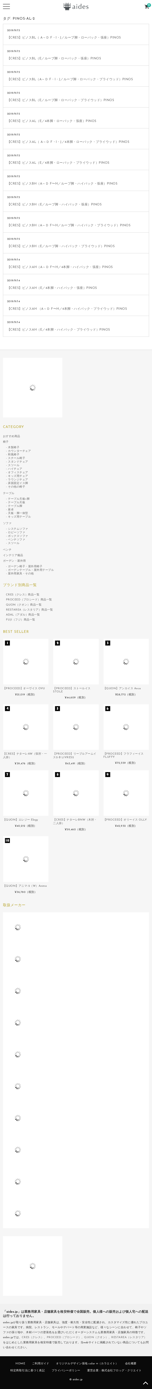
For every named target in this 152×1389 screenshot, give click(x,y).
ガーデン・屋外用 (14, 560)
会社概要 (131, 1363)
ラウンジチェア (18, 479)
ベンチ (7, 549)
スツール (13, 465)
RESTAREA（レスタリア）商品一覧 (29, 609)
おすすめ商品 (11, 436)
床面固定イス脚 (18, 483)
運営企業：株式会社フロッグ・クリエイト (114, 1370)
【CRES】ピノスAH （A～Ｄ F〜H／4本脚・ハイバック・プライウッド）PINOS (67, 309)
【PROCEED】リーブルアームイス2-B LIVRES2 (74, 755)
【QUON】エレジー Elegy (20, 819)
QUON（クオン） (96, 1337)
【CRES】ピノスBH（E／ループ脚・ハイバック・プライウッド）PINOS (61, 246)
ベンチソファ (16, 539)
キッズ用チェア (18, 476)
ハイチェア (15, 469)
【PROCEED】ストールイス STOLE (72, 690)
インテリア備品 (13, 555)
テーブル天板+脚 (18, 499)
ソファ (7, 523)
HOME (20, 1363)
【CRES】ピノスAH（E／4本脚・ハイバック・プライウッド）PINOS (58, 329)
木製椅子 (13, 447)
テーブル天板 (16, 502)
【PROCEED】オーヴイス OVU (24, 688)
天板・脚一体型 (18, 513)
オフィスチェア (18, 472)
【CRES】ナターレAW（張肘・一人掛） (25, 755)
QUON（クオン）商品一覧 (24, 604)
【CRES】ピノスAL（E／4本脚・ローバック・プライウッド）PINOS (58, 163)
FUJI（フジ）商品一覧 (20, 619)
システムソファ (18, 529)
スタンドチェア (18, 461)
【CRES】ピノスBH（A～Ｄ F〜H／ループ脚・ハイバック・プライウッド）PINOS (69, 225)
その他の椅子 (16, 486)
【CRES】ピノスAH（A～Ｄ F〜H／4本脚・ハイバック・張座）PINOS (60, 267)
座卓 (11, 509)
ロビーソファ (16, 532)
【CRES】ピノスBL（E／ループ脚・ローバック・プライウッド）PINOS (60, 100)
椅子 (6, 441)
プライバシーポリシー (66, 1370)
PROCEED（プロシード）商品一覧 (29, 599)
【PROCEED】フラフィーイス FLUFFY (123, 755)
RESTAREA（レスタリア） (129, 1337)
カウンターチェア (19, 451)
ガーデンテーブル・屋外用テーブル (31, 570)
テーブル (8, 493)
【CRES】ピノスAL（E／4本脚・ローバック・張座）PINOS (51, 121)
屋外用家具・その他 (21, 573)
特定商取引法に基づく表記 (27, 1370)
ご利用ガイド (40, 1363)
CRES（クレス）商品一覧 (23, 594)
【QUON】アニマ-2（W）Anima (25, 886)
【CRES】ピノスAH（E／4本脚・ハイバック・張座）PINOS (52, 288)
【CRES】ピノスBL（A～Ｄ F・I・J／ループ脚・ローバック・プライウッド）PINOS (70, 79)
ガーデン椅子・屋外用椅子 (25, 566)
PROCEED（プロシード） (64, 1337)
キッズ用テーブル (19, 516)
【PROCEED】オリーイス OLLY (125, 819)
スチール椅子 (16, 458)
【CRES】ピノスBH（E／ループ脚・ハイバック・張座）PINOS (54, 204)
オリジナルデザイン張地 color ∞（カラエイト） (87, 1363)
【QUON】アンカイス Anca (122, 688)
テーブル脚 (15, 506)
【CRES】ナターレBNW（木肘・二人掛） (75, 821)
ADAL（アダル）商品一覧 (23, 614)
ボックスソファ (18, 536)
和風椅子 (13, 454)
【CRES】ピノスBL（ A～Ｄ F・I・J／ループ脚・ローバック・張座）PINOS (64, 37)
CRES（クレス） (33, 1337)
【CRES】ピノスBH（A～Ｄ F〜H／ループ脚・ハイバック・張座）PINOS (62, 183)
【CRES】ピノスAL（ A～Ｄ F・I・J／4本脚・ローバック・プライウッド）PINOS (68, 142)
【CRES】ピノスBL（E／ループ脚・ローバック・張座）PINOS (54, 58)
